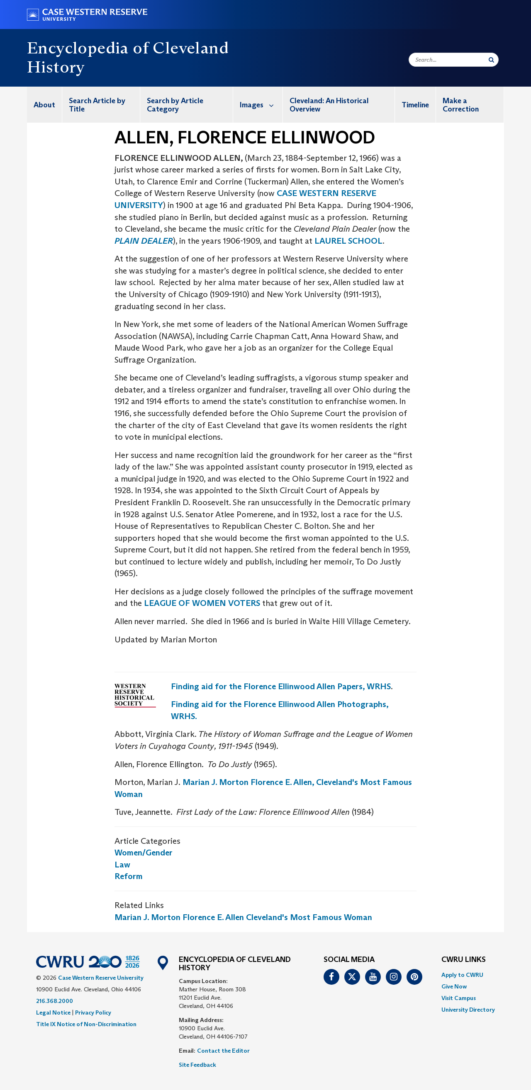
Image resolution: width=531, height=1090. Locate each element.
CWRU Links (463, 960)
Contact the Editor (223, 1050)
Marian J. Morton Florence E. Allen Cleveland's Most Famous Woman (243, 917)
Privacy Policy (93, 1012)
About (44, 104)
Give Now (454, 986)
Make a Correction (461, 105)
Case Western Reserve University (101, 977)
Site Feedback (197, 1064)
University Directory (468, 1009)
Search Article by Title (97, 105)
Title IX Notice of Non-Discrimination (86, 1024)
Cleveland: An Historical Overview (329, 105)
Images (261, 105)
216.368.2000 (54, 1001)
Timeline (415, 104)
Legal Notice (53, 1012)
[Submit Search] (491, 60)
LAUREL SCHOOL (348, 241)
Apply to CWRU (462, 975)
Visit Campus (458, 998)
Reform (128, 876)
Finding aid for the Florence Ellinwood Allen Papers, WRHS (281, 686)
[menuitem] (44, 105)
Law (122, 865)
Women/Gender (143, 852)
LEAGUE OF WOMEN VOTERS (202, 603)
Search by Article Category (175, 105)
